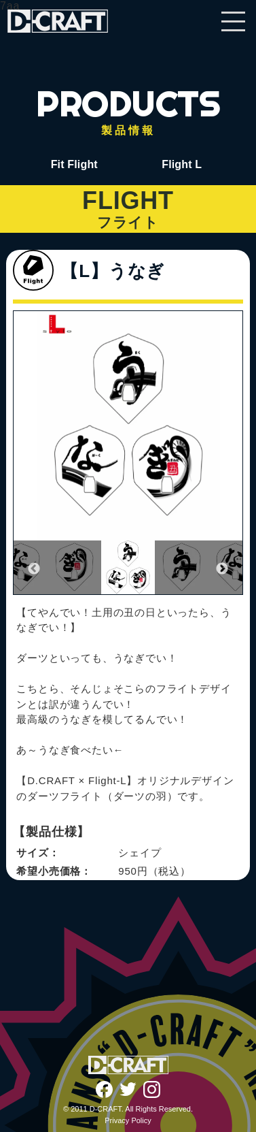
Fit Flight (74, 164)
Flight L (182, 164)
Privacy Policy (128, 1120)
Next (222, 569)
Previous (34, 569)
